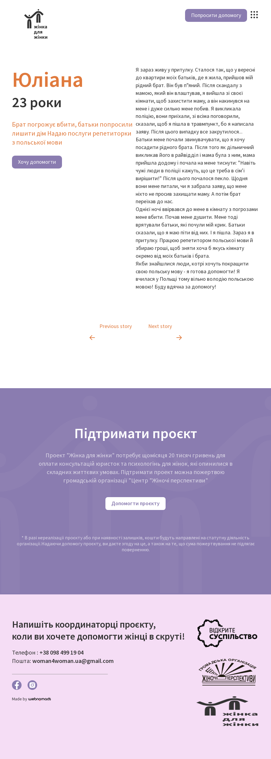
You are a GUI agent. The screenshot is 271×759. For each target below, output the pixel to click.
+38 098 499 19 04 (62, 652)
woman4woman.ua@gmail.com (73, 660)
